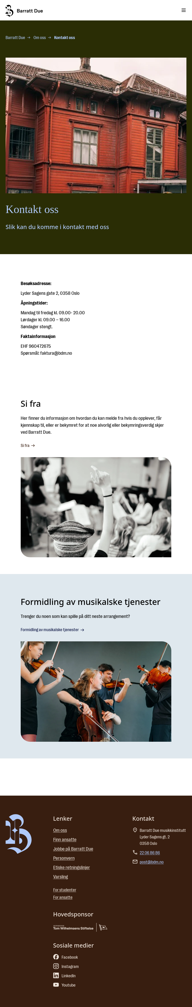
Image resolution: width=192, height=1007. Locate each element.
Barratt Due (15, 37)
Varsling (60, 876)
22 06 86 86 (150, 852)
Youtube (64, 985)
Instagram (66, 966)
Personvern (64, 858)
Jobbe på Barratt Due (73, 849)
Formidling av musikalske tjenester (53, 630)
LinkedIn (64, 976)
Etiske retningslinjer (71, 867)
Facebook (65, 957)
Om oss (39, 37)
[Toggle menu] (183, 10)
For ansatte (63, 897)
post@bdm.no (152, 862)
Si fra (28, 445)
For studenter (64, 890)
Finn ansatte (64, 839)
